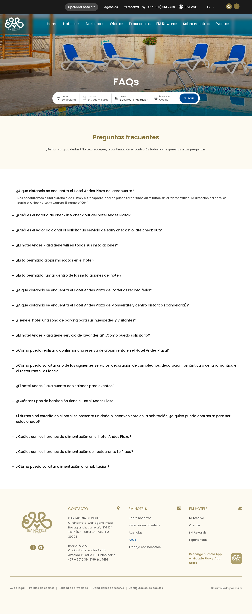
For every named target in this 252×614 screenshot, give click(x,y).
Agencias (135, 532)
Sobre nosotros (140, 518)
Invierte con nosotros (144, 525)
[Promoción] (168, 100)
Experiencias (198, 540)
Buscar (189, 98)
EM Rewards (198, 532)
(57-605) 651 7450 (161, 7)
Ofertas (194, 525)
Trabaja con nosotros (145, 547)
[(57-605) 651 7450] (143, 7)
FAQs (132, 540)
